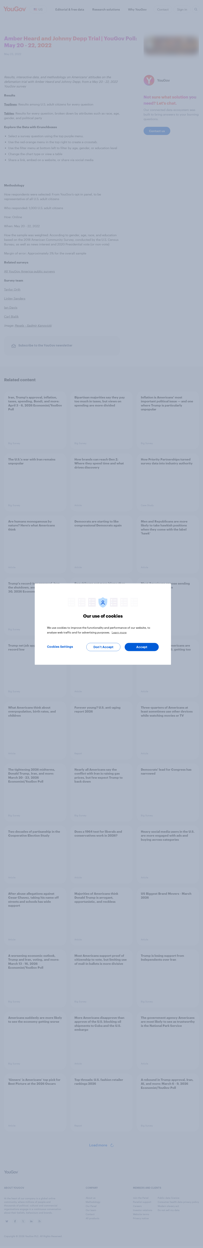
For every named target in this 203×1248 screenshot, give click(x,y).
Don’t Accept (103, 646)
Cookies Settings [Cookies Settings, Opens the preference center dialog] (60, 646)
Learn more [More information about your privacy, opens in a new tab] (119, 632)
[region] (103, 624)
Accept (141, 646)
